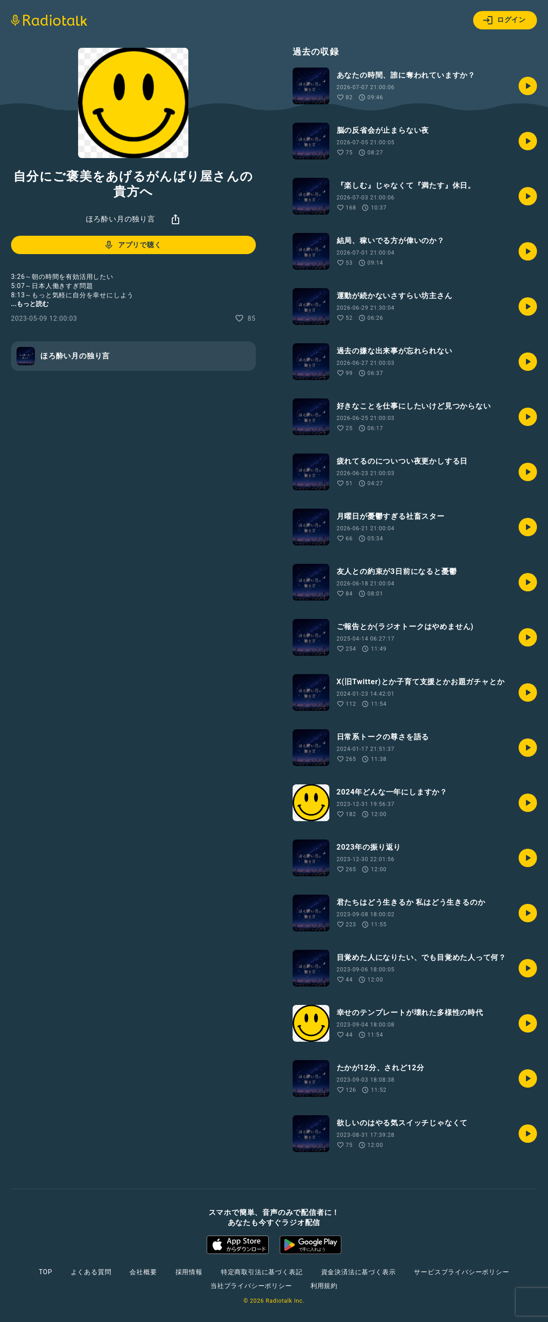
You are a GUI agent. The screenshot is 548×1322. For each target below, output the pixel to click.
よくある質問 (91, 1272)
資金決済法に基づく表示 (358, 1272)
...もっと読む (30, 303)
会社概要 (143, 1272)
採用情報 (189, 1272)
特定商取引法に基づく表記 (262, 1272)
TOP (45, 1272)
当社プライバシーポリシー (251, 1285)
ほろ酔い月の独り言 (120, 219)
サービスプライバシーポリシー (461, 1272)
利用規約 (324, 1285)
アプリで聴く (132, 244)
